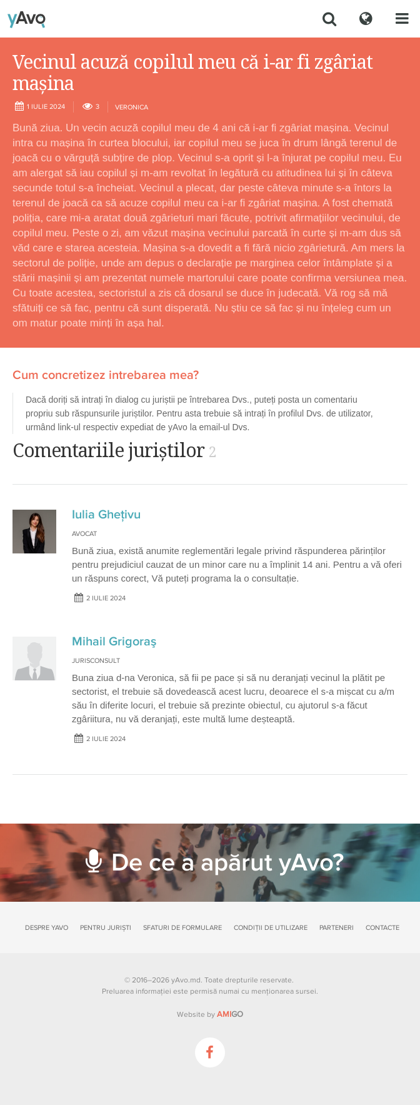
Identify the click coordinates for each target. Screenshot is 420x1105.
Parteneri (336, 928)
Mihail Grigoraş (114, 641)
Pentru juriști (105, 928)
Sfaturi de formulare (182, 928)
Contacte (382, 928)
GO (230, 1014)
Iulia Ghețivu (106, 514)
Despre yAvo (46, 928)
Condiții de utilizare (271, 928)
